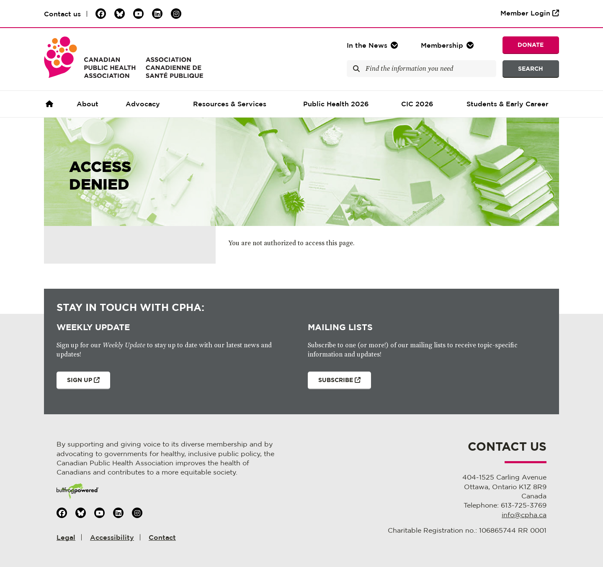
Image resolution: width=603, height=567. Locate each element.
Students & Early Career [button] (507, 104)
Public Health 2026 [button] (336, 104)
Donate (531, 44)
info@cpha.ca (524, 514)
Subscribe (334, 383)
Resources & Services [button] (229, 104)
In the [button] (367, 45)
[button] (448, 45)
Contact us (62, 14)
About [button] (87, 104)
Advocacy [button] (143, 104)
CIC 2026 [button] (417, 104)
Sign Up (78, 383)
